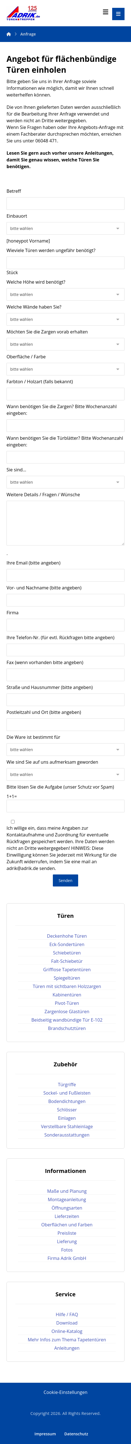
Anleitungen (98, 153)
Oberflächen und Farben (66, 1225)
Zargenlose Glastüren (66, 1011)
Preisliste (66, 1233)
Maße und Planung (67, 1191)
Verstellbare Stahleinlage (67, 1126)
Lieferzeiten (67, 1216)
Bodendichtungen (67, 1101)
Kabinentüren (67, 995)
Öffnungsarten (67, 1208)
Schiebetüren (67, 953)
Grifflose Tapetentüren (67, 969)
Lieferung (67, 1241)
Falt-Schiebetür (67, 961)
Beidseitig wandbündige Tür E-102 (66, 1020)
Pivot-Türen (67, 1003)
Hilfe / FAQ (67, 1314)
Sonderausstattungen (67, 1135)
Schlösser (67, 1110)
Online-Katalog (66, 1331)
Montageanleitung (67, 1199)
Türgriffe (67, 1084)
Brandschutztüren (67, 1028)
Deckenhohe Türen (67, 936)
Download (67, 1323)
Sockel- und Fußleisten (67, 1093)
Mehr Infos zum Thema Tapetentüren (67, 1340)
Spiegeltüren (67, 978)
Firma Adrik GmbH (67, 1258)
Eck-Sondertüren (66, 944)
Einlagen (67, 1118)
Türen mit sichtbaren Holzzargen (67, 986)
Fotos (67, 1250)
